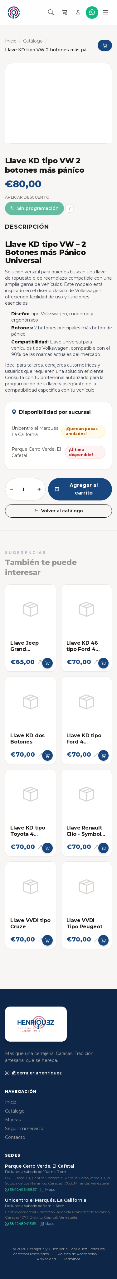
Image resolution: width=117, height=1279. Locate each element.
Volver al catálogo (58, 511)
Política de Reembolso (77, 1253)
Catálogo (33, 41)
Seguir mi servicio (24, 1128)
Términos (72, 1258)
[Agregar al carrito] (47, 663)
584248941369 (20, 1223)
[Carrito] (64, 12)
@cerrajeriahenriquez (33, 1073)
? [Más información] (70, 208)
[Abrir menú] (106, 12)
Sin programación (34, 208)
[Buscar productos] (51, 12)
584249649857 (21, 1189)
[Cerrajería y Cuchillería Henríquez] (13, 12)
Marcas (13, 1120)
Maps (48, 1189)
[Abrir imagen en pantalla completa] (58, 103)
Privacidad (46, 1258)
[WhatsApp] (92, 12)
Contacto (15, 1137)
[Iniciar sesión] (78, 12)
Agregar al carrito (76, 489)
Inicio (11, 41)
